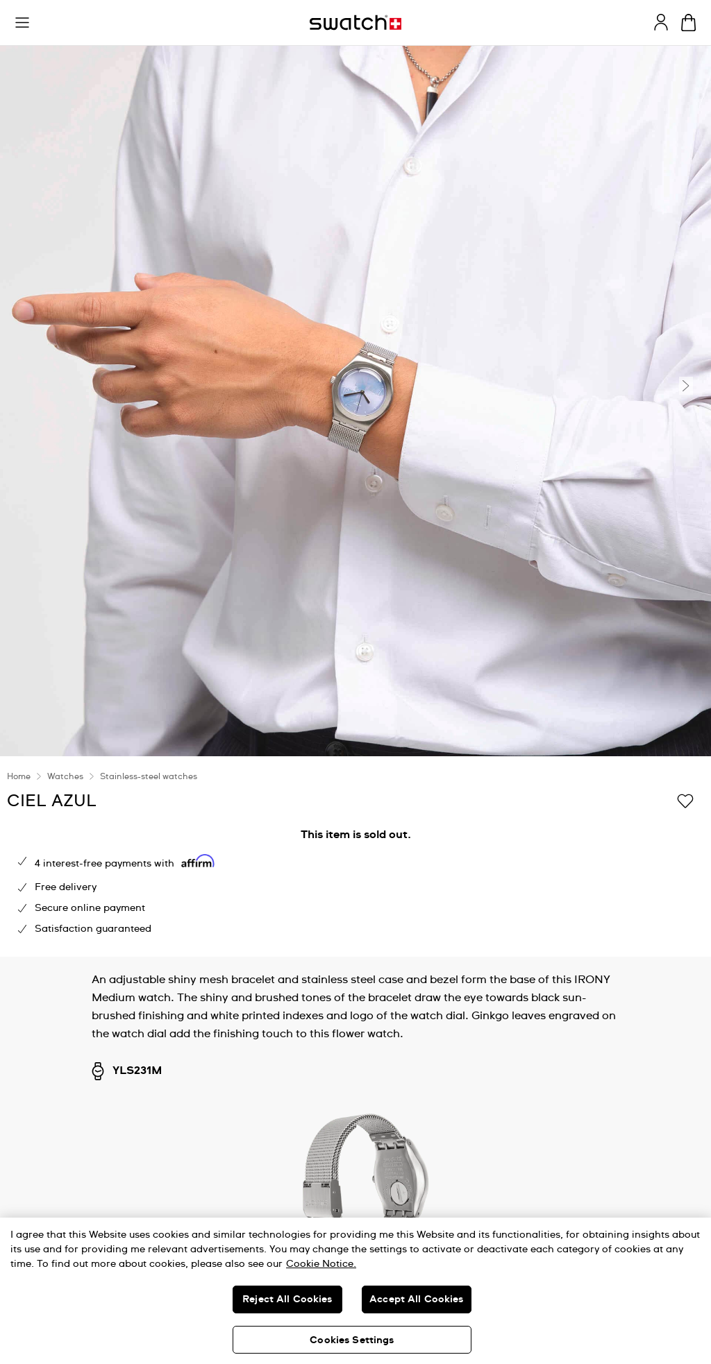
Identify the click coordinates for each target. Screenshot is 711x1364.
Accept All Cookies (416, 1299)
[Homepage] (355, 23)
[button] (22, 23)
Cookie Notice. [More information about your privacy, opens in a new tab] (321, 1264)
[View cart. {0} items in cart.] (688, 22)
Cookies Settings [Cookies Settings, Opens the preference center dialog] (352, 1340)
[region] (355, 1291)
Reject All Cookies (287, 1299)
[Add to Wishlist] (685, 800)
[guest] (661, 22)
